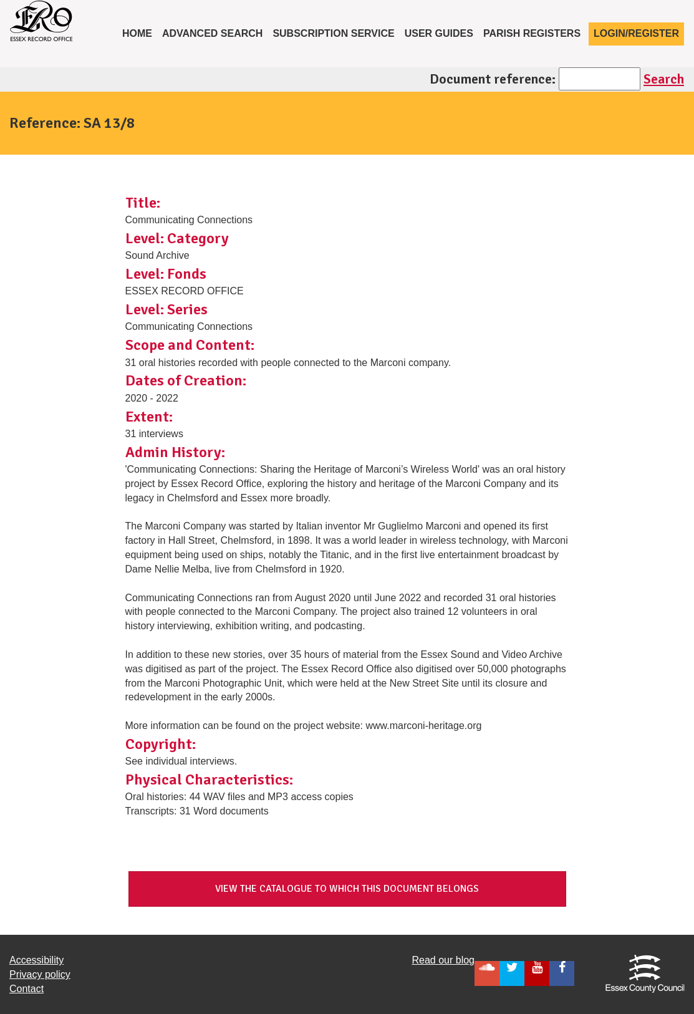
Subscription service (333, 33)
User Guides (439, 33)
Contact (26, 988)
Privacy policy (39, 974)
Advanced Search (212, 33)
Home (139, 32)
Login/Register (636, 33)
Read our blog (443, 960)
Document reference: (493, 78)
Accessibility (36, 960)
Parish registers (532, 33)
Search (663, 78)
